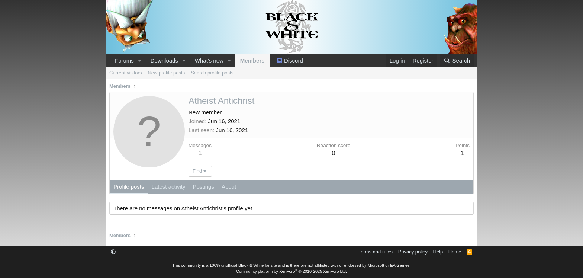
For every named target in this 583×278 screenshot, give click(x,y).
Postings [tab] (203, 186)
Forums (124, 60)
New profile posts (166, 73)
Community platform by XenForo (291, 271)
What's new (209, 60)
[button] (140, 60)
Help (438, 252)
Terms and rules (375, 252)
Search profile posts (212, 73)
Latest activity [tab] (169, 186)
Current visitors (125, 73)
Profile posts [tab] (128, 186)
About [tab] (229, 186)
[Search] (457, 60)
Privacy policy (413, 252)
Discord (293, 60)
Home (454, 252)
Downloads (164, 60)
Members (252, 60)
